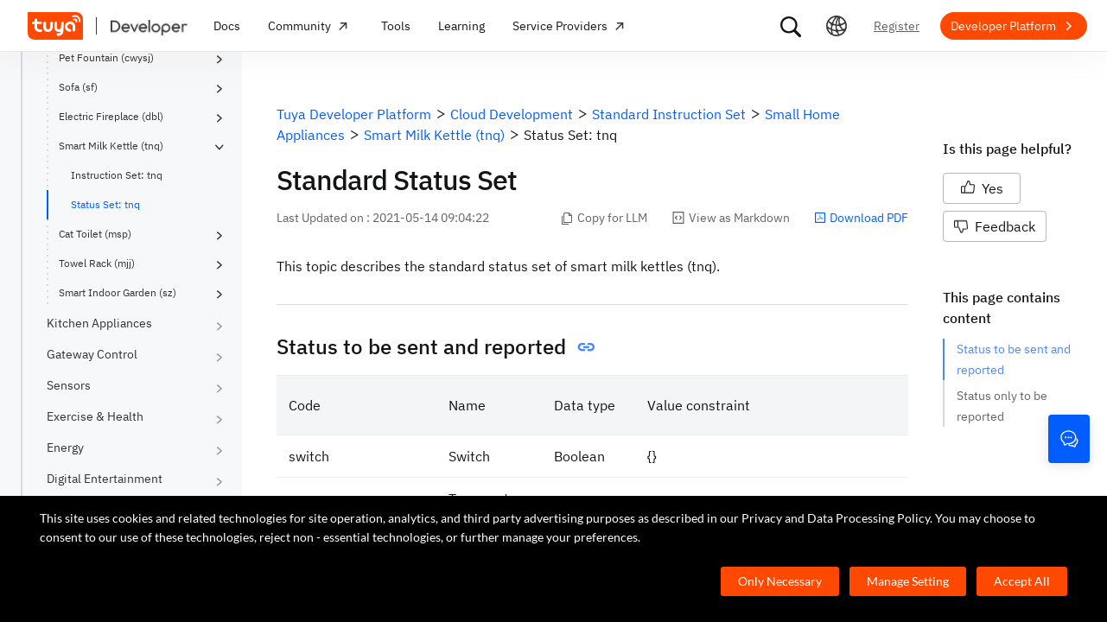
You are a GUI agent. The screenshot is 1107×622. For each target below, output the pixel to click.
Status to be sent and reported (1014, 359)
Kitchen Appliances (99, 323)
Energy (65, 447)
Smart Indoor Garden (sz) (117, 292)
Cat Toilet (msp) (95, 233)
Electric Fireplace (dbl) (111, 116)
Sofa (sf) (78, 86)
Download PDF (861, 217)
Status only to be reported (1003, 406)
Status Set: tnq (105, 204)
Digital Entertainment (104, 478)
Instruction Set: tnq (116, 174)
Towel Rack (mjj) (97, 263)
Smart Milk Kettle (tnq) (111, 145)
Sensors (69, 385)
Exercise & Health (95, 416)
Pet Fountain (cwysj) (106, 57)
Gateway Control (92, 354)
